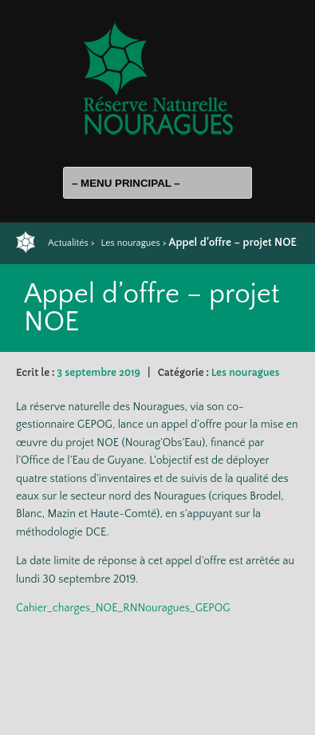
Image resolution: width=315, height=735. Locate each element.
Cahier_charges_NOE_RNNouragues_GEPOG (123, 608)
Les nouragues (129, 243)
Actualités (68, 243)
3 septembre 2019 (98, 372)
